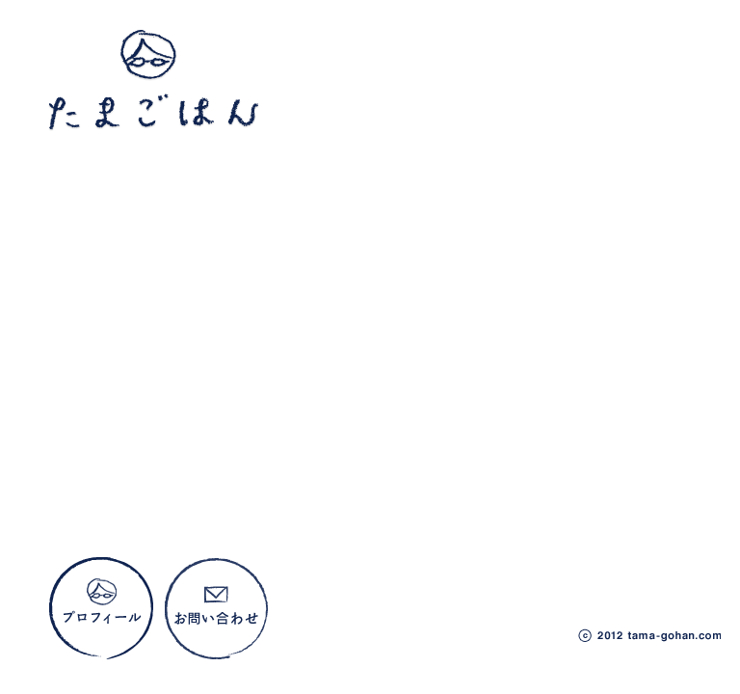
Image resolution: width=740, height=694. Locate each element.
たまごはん (154, 82)
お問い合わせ (217, 609)
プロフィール (101, 609)
